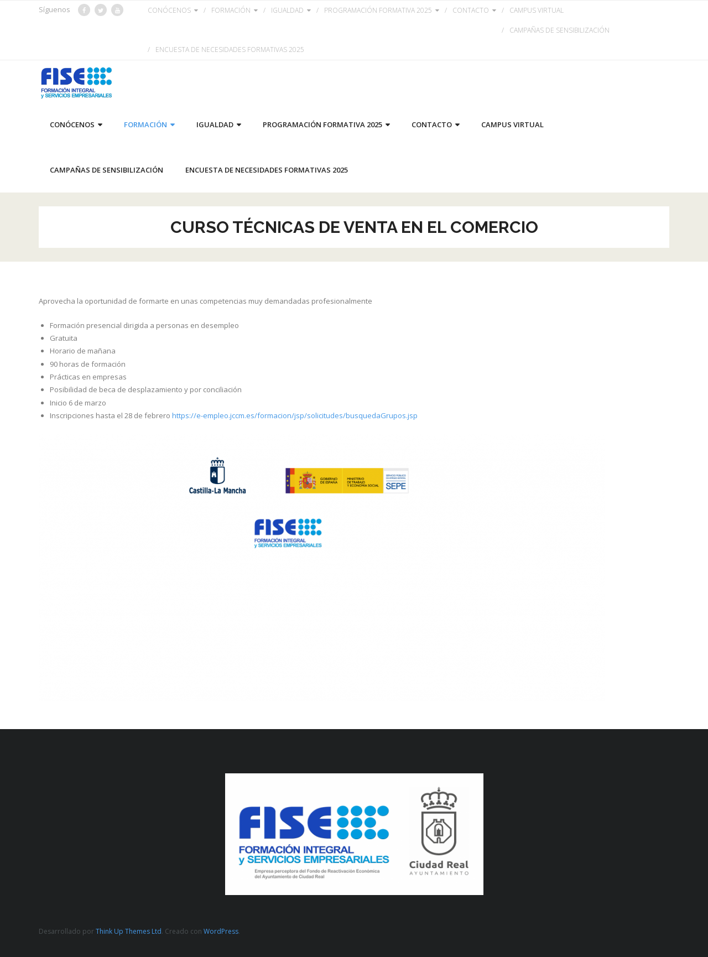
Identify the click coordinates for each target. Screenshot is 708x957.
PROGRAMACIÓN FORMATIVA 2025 (378, 10)
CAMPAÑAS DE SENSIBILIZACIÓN (559, 30)
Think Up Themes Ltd (129, 931)
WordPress (221, 931)
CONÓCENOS (169, 10)
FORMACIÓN (231, 10)
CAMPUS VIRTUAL (536, 10)
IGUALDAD (287, 10)
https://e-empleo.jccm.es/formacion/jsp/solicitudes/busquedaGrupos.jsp (295, 415)
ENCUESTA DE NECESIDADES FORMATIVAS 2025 (229, 49)
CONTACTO (470, 10)
